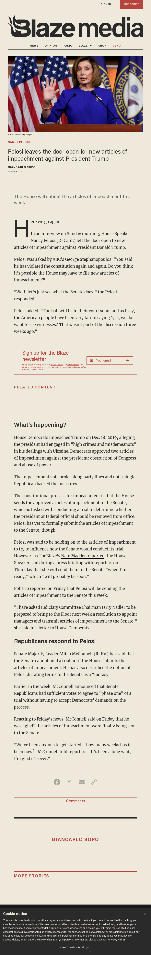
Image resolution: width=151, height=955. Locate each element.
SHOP (102, 46)
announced (85, 686)
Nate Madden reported (82, 555)
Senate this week (90, 595)
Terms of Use (73, 365)
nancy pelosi (19, 142)
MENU (116, 46)
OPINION (51, 46)
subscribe (131, 4)
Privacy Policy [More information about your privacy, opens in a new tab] (116, 940)
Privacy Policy (57, 365)
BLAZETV (85, 46)
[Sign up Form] (110, 360)
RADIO (68, 46)
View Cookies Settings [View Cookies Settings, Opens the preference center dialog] (74, 947)
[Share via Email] (81, 782)
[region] (75, 931)
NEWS (34, 46)
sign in (106, 4)
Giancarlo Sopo (22, 167)
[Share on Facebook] (57, 782)
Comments (75, 801)
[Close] (144, 914)
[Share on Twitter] (69, 782)
